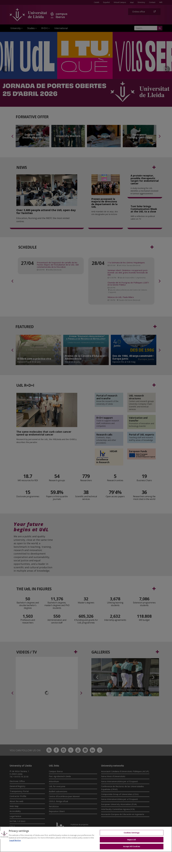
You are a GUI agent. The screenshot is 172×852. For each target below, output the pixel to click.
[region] (86, 839)
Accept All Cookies (131, 846)
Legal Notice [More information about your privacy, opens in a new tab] (15, 840)
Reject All (131, 839)
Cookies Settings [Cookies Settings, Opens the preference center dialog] (131, 832)
